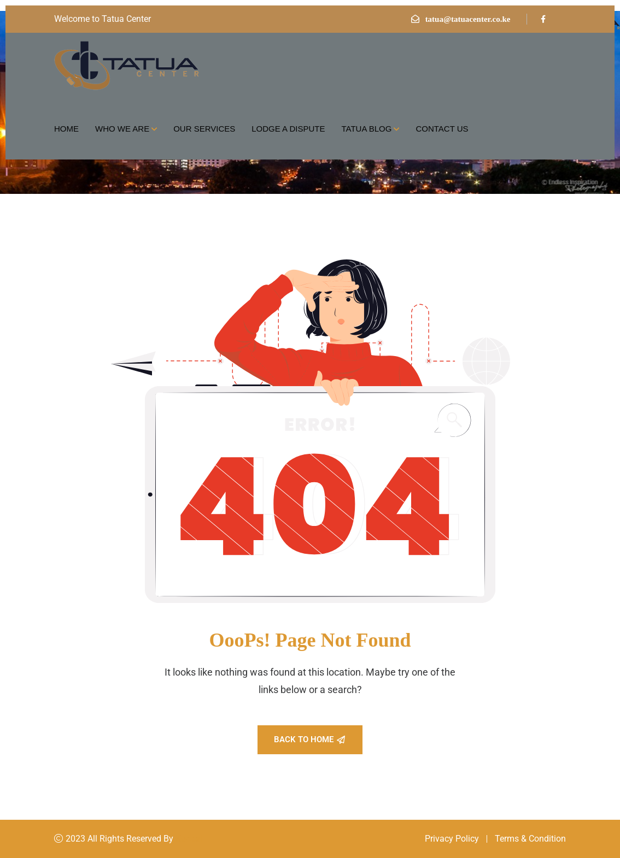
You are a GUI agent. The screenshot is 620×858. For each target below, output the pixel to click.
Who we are (122, 128)
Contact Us (442, 128)
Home (66, 128)
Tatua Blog (366, 128)
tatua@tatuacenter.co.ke (468, 19)
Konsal (189, 838)
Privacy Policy (452, 838)
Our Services (204, 128)
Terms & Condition (530, 838)
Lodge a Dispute (288, 128)
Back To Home (309, 739)
